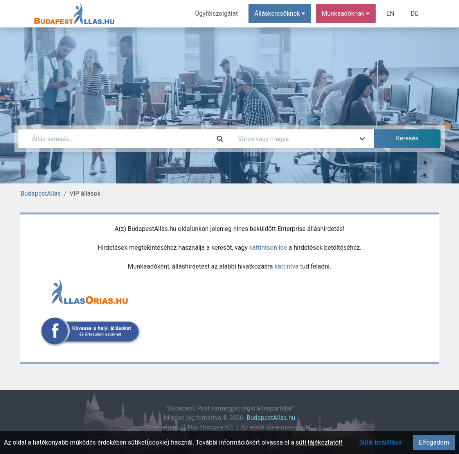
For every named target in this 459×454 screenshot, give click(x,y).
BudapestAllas (41, 193)
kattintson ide (268, 247)
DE (415, 13)
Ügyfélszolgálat (216, 13)
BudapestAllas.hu (271, 417)
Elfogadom (434, 442)
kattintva (286, 266)
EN (390, 13)
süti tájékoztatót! (319, 442)
